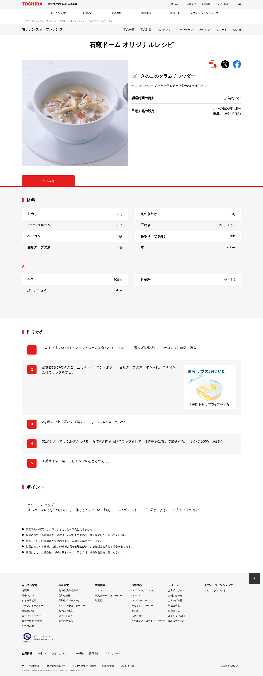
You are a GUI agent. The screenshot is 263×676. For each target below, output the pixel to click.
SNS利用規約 (108, 665)
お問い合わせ (175, 4)
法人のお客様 (222, 4)
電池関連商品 (65, 620)
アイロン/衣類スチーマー (71, 605)
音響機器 (146, 13)
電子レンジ (28, 595)
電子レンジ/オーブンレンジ (44, 21)
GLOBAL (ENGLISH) (231, 665)
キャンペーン (185, 29)
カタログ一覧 (175, 600)
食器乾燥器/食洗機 (32, 620)
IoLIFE (237, 29)
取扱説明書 (174, 605)
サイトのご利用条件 (32, 665)
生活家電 (87, 13)
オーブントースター (32, 605)
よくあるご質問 (176, 615)
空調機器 (116, 13)
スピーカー (137, 615)
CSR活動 (79, 653)
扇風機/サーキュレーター (108, 595)
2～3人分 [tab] (48, 181)
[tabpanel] (131, 252)
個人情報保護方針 (56, 665)
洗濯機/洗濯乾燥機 (68, 590)
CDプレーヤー (139, 600)
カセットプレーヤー (142, 605)
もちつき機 (28, 625)
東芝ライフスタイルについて (53, 653)
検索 (239, 4)
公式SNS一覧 (127, 665)
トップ (25, 21)
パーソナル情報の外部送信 (83, 665)
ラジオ (135, 610)
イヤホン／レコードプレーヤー (148, 620)
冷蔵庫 (25, 590)
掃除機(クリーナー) (68, 600)
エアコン (99, 590)
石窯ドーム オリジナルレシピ (73, 21)
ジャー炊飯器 (29, 600)
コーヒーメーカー (31, 615)
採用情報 (205, 4)
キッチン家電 (58, 13)
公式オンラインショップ (204, 13)
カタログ (204, 29)
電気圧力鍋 (28, 610)
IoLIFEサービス (176, 620)
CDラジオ (137, 595)
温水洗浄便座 (65, 610)
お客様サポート (176, 590)
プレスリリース (112, 653)
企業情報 (191, 4)
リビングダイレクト (215, 590)
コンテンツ (164, 29)
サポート (175, 13)
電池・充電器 (65, 615)
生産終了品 (174, 610)
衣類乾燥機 (64, 595)
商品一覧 (128, 29)
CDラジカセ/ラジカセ (143, 590)
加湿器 (98, 600)
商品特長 (145, 29)
